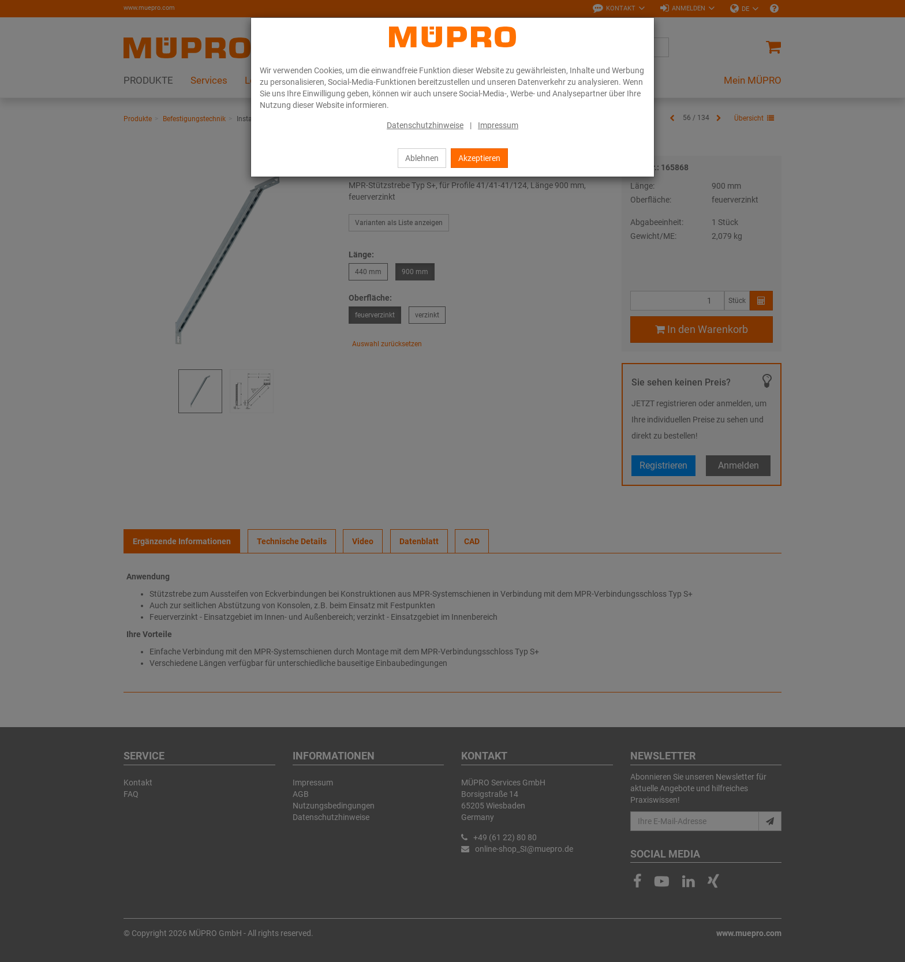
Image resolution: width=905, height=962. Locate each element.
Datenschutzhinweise (425, 125)
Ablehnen (422, 158)
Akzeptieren (479, 158)
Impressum (498, 125)
